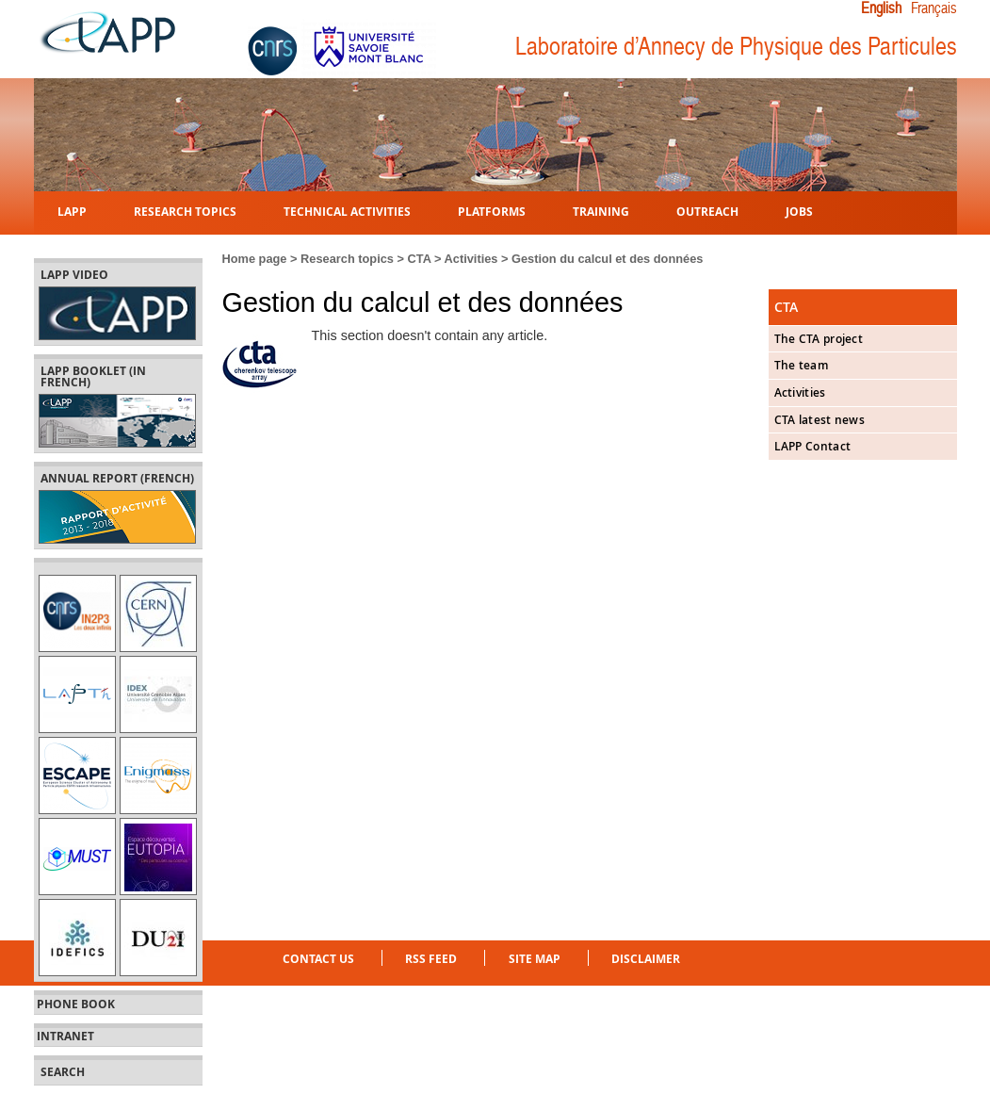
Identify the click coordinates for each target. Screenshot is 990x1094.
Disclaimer (645, 959)
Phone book (76, 1004)
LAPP (72, 211)
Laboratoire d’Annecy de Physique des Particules (736, 46)
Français (933, 8)
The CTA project (819, 339)
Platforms (492, 211)
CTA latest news (820, 420)
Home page (254, 259)
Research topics (185, 211)
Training (601, 211)
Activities (471, 259)
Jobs (799, 211)
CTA (419, 259)
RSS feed (431, 959)
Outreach (707, 211)
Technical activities (347, 211)
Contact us (318, 959)
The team (801, 365)
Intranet (65, 1036)
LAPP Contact (813, 446)
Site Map (534, 959)
